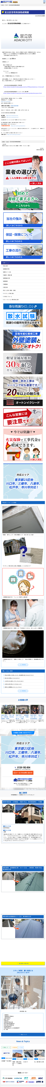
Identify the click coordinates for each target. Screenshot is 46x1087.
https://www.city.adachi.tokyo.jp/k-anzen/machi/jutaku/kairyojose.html (22, 93)
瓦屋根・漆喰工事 (7, 275)
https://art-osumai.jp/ (6, 101)
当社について (24, 1034)
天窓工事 (5, 287)
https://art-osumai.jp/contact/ (13, 134)
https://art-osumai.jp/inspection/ (18, 125)
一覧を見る (23, 665)
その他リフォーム (7, 296)
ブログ (20, 1047)
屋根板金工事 (6, 278)
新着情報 (14, 1047)
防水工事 (5, 266)
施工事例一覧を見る (24, 963)
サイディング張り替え (8, 293)
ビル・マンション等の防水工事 (11, 299)
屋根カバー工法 (7, 272)
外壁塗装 (5, 284)
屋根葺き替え (6, 269)
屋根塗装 (5, 281)
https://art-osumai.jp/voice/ (12, 117)
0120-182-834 (14, 105)
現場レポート (6, 1047)
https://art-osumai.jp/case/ (12, 115)
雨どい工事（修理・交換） (9, 290)
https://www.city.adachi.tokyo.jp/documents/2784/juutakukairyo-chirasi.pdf (23, 87)
